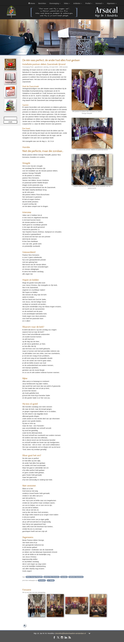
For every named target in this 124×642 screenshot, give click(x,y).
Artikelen (77, 3)
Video (67, 3)
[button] (9, 37)
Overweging (54, 3)
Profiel (88, 3)
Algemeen (111, 3)
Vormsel (100, 3)
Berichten (42, 3)
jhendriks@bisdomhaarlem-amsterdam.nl (71, 633)
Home (31, 3)
